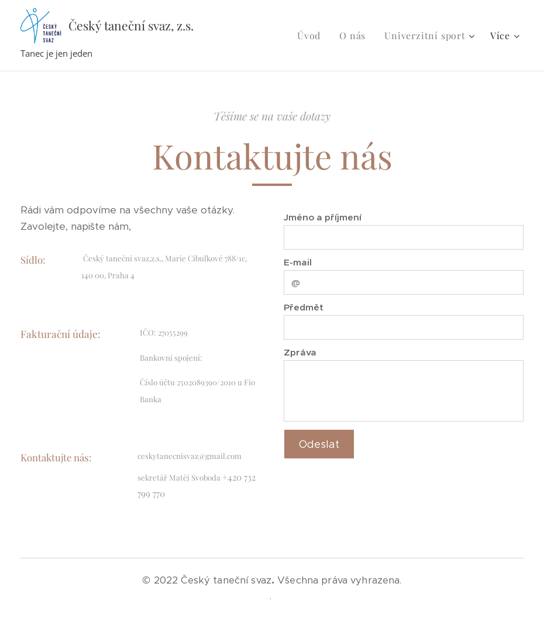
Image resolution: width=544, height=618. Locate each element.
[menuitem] (312, 35)
